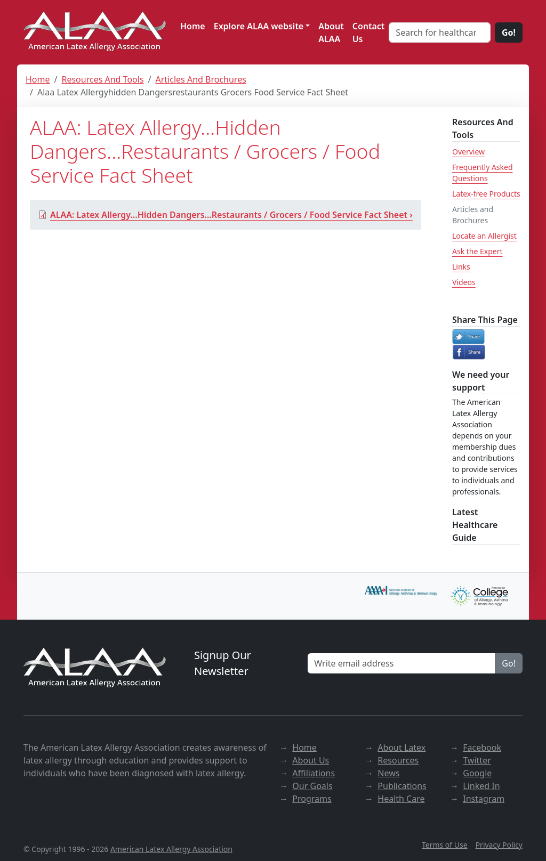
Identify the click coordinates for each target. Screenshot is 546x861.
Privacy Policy (499, 845)
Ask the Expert (477, 251)
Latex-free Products (486, 194)
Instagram (483, 799)
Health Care (401, 799)
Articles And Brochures (201, 79)
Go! (509, 32)
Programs (311, 799)
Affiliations (313, 773)
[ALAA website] (95, 32)
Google (477, 773)
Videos (464, 282)
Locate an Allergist (484, 236)
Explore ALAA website (259, 26)
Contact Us (368, 32)
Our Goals (312, 786)
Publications (402, 786)
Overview (468, 152)
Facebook (482, 747)
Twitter (477, 760)
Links (461, 267)
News (388, 773)
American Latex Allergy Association (171, 849)
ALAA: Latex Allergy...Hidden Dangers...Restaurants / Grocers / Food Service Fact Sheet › (225, 215)
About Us (310, 760)
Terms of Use (445, 845)
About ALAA (330, 32)
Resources (398, 760)
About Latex (401, 747)
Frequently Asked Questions (482, 172)
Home (192, 26)
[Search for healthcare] (440, 32)
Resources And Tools (102, 79)
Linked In (481, 786)
